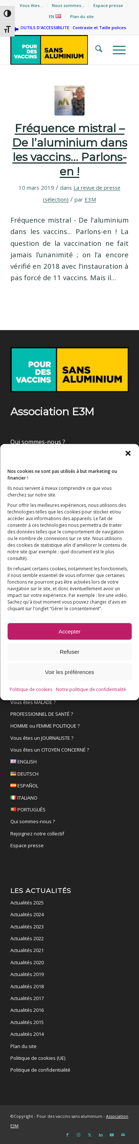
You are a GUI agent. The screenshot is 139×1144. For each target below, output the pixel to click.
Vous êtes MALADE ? (33, 702)
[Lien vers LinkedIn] (100, 1134)
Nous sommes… (68, 5)
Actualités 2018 (27, 986)
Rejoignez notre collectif (37, 833)
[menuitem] (31, 5)
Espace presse (108, 5)
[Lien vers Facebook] (67, 1134)
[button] (128, 454)
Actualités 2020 (27, 962)
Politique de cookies (31, 691)
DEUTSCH (69, 775)
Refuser (69, 653)
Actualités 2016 (27, 1010)
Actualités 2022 (27, 938)
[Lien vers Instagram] (78, 1134)
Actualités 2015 (27, 1022)
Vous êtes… (31, 5)
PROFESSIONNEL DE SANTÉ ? (41, 714)
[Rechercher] (96, 50)
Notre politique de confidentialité (91, 691)
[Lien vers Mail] (123, 1134)
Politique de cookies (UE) (37, 1058)
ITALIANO (69, 799)
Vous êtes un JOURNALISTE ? (41, 738)
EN (55, 16)
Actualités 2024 (27, 914)
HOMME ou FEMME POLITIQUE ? (45, 725)
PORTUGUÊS (69, 810)
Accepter (69, 633)
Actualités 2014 (27, 1034)
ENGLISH (69, 762)
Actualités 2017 (27, 998)
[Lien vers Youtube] (112, 1134)
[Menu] (117, 50)
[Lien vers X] (89, 1134)
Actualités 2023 (27, 926)
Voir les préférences (69, 673)
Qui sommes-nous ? (37, 442)
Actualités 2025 (27, 902)
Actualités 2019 (27, 974)
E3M (90, 199)
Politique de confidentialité (40, 1069)
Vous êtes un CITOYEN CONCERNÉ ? (49, 749)
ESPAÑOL (69, 786)
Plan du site (82, 16)
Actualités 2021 (27, 950)
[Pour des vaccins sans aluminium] (57, 50)
